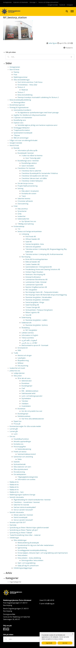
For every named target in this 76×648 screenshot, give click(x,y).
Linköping (25, 234)
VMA (19, 350)
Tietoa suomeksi (27, 338)
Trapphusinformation (22, 130)
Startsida (13, 525)
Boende (16, 148)
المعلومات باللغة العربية (29, 340)
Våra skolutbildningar (22, 80)
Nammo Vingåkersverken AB (36, 287)
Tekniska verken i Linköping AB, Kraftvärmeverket (44, 254)
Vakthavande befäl (28, 393)
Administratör (26, 381)
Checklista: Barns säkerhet (31, 171)
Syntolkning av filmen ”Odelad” (21, 533)
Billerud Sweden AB (32, 262)
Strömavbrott (23, 348)
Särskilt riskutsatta (17, 497)
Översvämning (23, 204)
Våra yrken (18, 376)
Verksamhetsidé (20, 464)
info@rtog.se (49, 603)
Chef (23, 388)
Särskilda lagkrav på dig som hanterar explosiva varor (37, 125)
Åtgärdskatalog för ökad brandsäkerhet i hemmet (32, 500)
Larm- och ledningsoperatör (31, 396)
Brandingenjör (26, 386)
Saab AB (28, 242)
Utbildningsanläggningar (23, 568)
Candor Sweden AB (32, 264)
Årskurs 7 (21, 92)
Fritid (15, 206)
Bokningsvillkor (19, 102)
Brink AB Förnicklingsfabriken (36, 259)
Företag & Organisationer (19, 107)
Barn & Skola (14, 69)
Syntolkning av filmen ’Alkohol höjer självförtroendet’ (29, 527)
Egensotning (22, 548)
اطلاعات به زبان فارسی (29, 343)
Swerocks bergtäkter (33, 247)
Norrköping (25, 257)
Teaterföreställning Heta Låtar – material (25, 535)
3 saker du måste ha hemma (31, 155)
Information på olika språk (27, 150)
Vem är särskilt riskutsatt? (23, 510)
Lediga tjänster (19, 373)
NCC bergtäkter (31, 290)
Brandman (25, 383)
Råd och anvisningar (21, 138)
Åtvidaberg (25, 328)
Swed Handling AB (32, 305)
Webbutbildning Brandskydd (28, 543)
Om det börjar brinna (25, 183)
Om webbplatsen (20, 474)
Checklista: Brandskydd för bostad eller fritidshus (39, 173)
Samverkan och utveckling (23, 457)
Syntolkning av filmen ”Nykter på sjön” (24, 530)
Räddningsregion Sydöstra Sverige (22, 495)
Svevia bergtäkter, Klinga (34, 302)
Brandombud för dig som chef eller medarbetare (36, 545)
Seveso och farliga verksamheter (48, 2)
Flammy (16, 72)
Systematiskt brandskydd (23, 133)
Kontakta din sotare (28, 193)
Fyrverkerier (22, 211)
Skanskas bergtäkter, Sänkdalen (37, 300)
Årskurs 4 (21, 87)
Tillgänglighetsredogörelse (28, 477)
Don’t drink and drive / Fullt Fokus (30, 82)
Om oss (12, 436)
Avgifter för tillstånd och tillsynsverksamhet (30, 115)
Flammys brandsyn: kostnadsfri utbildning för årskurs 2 (38, 97)
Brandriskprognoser (17, 105)
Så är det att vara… (24, 378)
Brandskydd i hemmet (26, 153)
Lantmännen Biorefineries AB (36, 279)
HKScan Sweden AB (32, 239)
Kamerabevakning (24, 449)
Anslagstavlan (7, 2)
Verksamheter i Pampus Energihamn (39, 310)
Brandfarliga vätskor (29, 163)
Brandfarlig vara (20, 120)
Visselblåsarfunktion (21, 439)
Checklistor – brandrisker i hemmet (27, 502)
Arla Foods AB (30, 236)
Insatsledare (26, 406)
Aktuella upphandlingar (22, 441)
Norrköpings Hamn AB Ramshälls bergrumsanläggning (46, 295)
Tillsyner (17, 135)
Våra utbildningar (20, 540)
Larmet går (14, 429)
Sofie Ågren (52, 43)
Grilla (19, 214)
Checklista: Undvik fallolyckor (32, 181)
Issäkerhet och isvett (17, 368)
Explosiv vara (18, 123)
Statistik (17, 462)
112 (19, 229)
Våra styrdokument (21, 469)
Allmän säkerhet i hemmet (23, 515)
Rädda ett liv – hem (17, 492)
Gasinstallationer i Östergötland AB (38, 267)
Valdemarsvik (26, 323)
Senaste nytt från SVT (18, 522)
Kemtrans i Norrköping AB (35, 274)
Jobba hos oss (15, 371)
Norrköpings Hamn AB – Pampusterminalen (41, 292)
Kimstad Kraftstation (33, 277)
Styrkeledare (26, 398)
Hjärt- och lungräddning (26, 563)
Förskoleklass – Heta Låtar (27, 85)
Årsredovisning (19, 472)
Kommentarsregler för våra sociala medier (25, 426)
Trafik (16, 353)
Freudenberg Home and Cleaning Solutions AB (42, 269)
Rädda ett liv (14, 482)
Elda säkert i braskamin (30, 191)
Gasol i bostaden (27, 166)
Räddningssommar (21, 77)
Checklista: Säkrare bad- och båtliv (34, 178)
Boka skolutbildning (25, 95)
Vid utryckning (23, 366)
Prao (15, 74)
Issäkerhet (21, 216)
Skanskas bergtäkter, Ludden (36, 320)
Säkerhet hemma (24, 198)
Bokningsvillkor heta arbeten (32, 560)
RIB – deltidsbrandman (29, 391)
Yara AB (28, 315)
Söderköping (26, 317)
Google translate (16, 143)
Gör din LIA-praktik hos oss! (31, 411)
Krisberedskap (19, 226)
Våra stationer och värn (22, 467)
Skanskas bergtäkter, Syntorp (36, 325)
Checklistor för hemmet (26, 168)
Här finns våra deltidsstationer (32, 419)
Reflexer (21, 363)
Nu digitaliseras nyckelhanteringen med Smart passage (38, 112)
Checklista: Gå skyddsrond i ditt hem (34, 176)
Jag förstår (49, 643)
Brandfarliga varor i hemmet (28, 161)
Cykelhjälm (22, 358)
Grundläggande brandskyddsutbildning (32, 550)
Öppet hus (17, 421)
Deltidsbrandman (24, 416)
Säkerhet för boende (21, 505)
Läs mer (65, 643)
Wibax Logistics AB (32, 312)
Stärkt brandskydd (20, 517)
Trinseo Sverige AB (32, 307)
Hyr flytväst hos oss (28, 221)
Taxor (23, 196)
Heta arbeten (22, 555)
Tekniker (24, 401)
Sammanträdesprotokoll (27, 454)
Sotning (20, 188)
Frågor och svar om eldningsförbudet (23, 140)
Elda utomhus (23, 209)
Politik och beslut (20, 452)
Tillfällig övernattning (26, 224)
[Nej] (73, 634)
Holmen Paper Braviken (34, 272)
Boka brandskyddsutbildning (20, 100)
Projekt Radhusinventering (28, 186)
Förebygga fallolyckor (22, 128)
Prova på (17, 424)
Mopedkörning (23, 360)
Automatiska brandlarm (22, 110)
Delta (19, 459)
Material (24, 90)
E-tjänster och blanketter (23, 117)
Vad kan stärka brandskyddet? (25, 507)
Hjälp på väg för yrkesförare (28, 565)
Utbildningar (14, 538)
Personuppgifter (20, 447)
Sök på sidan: (11, 52)
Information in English (29, 335)
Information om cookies (26, 479)
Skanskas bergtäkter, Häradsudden (38, 297)
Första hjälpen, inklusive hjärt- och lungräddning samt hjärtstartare (43, 553)
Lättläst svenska (27, 333)
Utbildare (24, 404)
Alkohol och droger (25, 355)
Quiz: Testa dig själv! (32, 158)
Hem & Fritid (14, 145)
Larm (15, 434)
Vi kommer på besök (25, 201)
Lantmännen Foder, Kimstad (35, 282)
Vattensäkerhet (23, 219)
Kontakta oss (18, 444)
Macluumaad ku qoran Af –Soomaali (34, 345)
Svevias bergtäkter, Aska (34, 244)
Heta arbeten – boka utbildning (29, 558)
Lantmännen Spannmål (34, 285)
